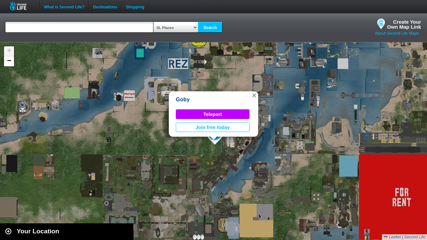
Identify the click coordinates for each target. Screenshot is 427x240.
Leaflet (392, 237)
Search (210, 27)
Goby (183, 99)
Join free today (212, 127)
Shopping (135, 6)
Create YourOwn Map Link (404, 24)
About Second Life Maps (397, 33)
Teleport (212, 114)
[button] (254, 95)
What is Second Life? (64, 6)
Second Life (21, 6)
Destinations (105, 6)
